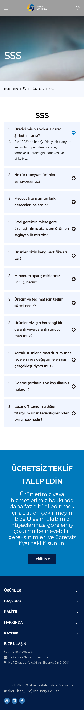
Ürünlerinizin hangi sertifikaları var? (37, 255)
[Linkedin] (14, 701)
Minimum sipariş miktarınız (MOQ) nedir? (34, 278)
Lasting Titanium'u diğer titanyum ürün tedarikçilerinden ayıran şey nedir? (38, 413)
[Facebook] (22, 701)
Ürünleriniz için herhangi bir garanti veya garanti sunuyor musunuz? (35, 329)
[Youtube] (7, 701)
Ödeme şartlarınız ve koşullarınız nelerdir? (38, 386)
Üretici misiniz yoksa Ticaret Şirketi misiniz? (34, 132)
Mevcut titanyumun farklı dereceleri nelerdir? (32, 201)
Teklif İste (42, 559)
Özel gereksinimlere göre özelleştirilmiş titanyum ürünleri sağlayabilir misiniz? (38, 228)
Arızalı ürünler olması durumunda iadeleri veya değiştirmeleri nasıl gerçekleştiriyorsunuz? (39, 359)
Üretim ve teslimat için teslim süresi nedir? (35, 302)
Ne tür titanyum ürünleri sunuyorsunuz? (32, 177)
